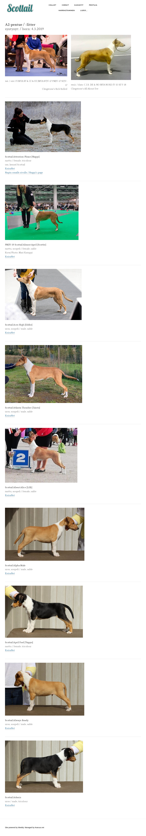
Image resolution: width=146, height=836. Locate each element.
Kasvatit (78, 5)
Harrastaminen (67, 10)
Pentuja (93, 5)
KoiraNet (10, 256)
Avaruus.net (39, 827)
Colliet (52, 5)
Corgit (65, 5)
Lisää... (83, 10)
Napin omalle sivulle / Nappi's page (24, 172)
